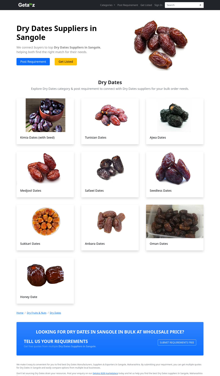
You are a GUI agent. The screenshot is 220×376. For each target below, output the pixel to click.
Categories (106, 5)
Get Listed (146, 5)
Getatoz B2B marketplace (105, 373)
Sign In (158, 5)
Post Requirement (127, 5)
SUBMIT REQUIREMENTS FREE (177, 342)
